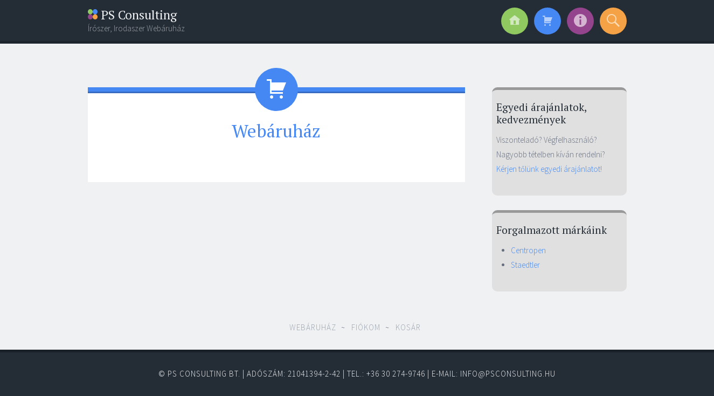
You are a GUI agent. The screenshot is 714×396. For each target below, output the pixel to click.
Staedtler (525, 265)
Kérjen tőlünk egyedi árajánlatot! (549, 169)
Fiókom (365, 327)
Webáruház (312, 327)
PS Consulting (132, 14)
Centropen (528, 250)
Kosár (408, 327)
